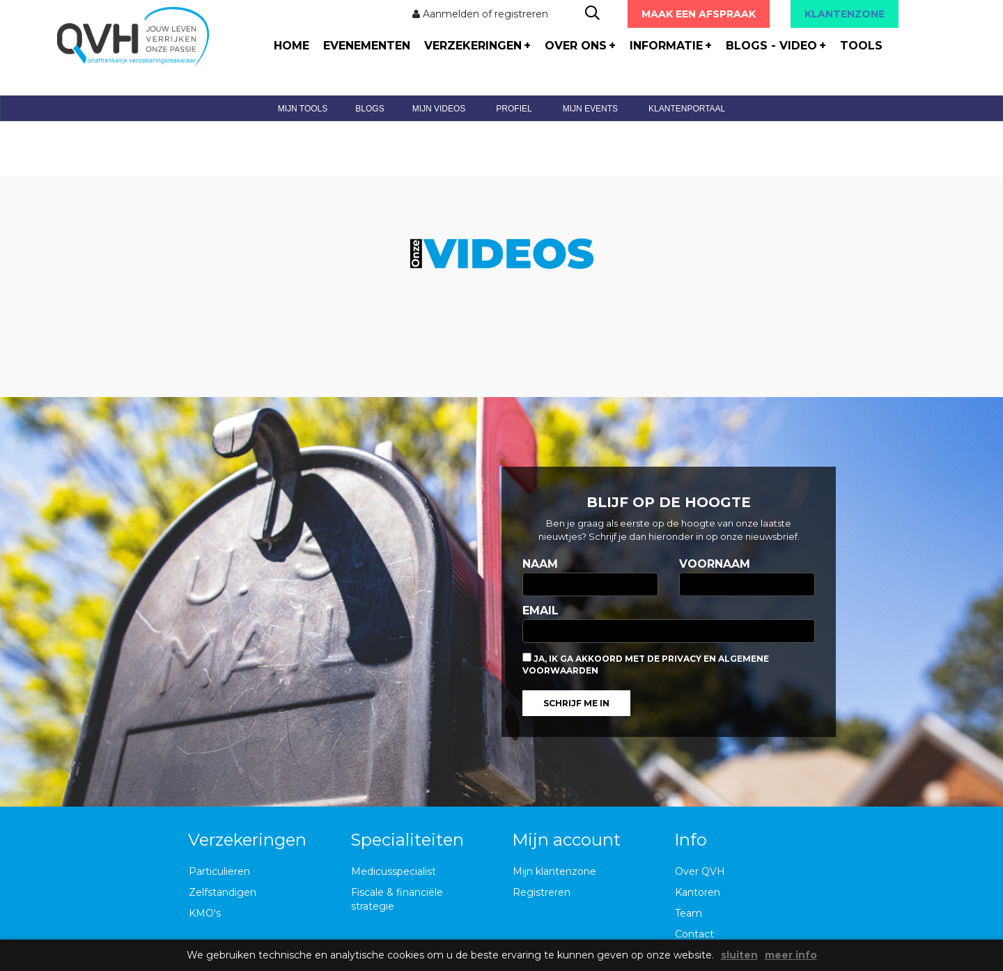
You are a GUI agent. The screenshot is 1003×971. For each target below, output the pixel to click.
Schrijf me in (576, 703)
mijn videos (439, 109)
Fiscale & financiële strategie (397, 899)
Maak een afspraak (699, 14)
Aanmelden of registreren (480, 14)
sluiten (739, 955)
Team (688, 913)
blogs (369, 109)
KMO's (205, 913)
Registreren (541, 892)
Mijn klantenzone (554, 871)
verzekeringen (477, 45)
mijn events (590, 109)
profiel (513, 109)
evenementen (366, 45)
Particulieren (219, 871)
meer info (791, 955)
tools (861, 45)
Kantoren (697, 892)
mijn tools (303, 109)
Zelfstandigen (222, 892)
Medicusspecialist (393, 871)
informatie (671, 45)
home (291, 45)
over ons (580, 45)
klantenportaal (686, 109)
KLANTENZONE (844, 14)
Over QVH (700, 871)
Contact (694, 934)
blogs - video (776, 45)
